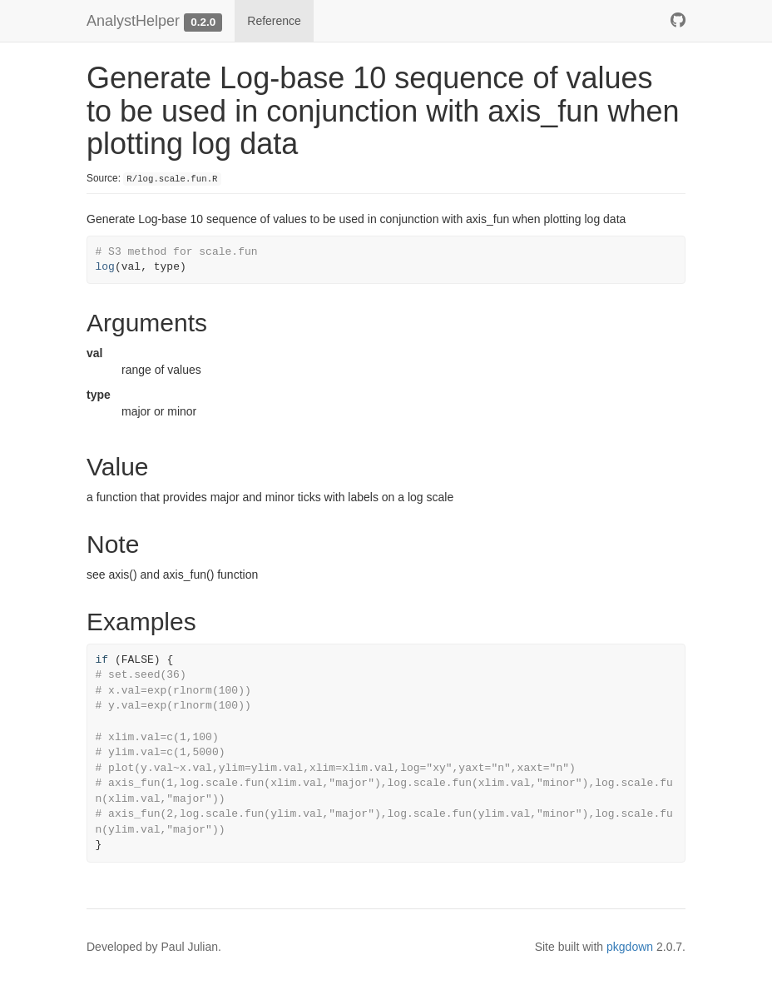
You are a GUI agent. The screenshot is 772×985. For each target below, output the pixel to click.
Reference (274, 20)
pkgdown (629, 946)
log (105, 267)
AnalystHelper (133, 20)
